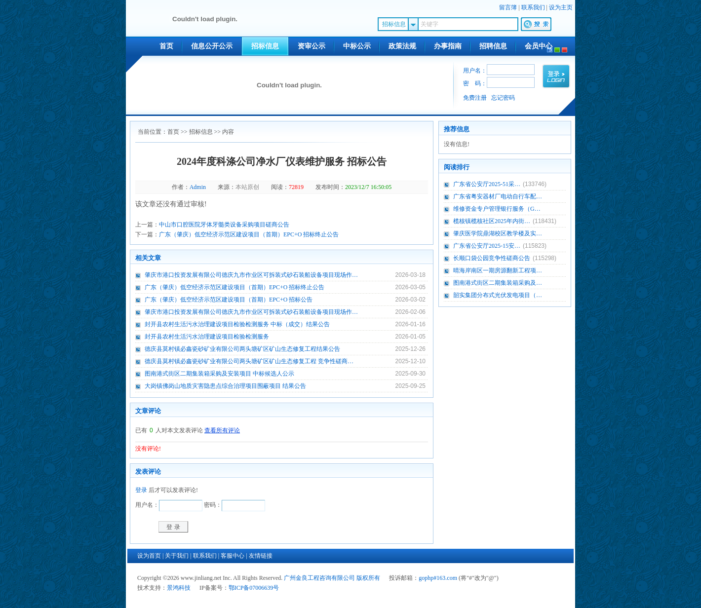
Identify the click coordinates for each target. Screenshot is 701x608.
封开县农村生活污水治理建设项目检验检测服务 (207, 336)
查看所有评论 (222, 430)
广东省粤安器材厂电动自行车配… (497, 196)
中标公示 (357, 46)
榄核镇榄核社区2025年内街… (491, 221)
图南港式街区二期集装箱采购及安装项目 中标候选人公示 (219, 373)
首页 (166, 46)
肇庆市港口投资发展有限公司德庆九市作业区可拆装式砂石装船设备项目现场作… (251, 274)
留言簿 (508, 7)
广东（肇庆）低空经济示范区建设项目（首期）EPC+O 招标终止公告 (249, 234)
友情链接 (261, 555)
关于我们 (177, 555)
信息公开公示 (212, 46)
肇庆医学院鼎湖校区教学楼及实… (497, 233)
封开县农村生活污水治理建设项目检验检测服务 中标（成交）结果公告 (237, 324)
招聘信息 (493, 46)
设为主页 (561, 7)
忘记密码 (503, 97)
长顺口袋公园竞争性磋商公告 (491, 258)
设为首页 (149, 555)
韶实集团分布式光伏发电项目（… (497, 295)
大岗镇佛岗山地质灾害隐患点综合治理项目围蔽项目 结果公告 (225, 385)
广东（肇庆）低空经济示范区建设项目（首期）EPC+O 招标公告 (228, 299)
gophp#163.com (438, 577)
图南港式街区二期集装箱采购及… (497, 282)
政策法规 (402, 46)
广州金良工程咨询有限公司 (319, 577)
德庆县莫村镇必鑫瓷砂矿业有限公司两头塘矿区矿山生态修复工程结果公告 (242, 348)
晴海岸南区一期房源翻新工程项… (497, 270)
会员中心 (538, 46)
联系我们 (533, 7)
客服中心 (232, 555)
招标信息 (265, 46)
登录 (141, 490)
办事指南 (448, 46)
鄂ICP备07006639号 (254, 587)
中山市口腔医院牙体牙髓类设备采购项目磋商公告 (224, 224)
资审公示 (311, 46)
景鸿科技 (179, 587)
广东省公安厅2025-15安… (486, 245)
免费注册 (475, 97)
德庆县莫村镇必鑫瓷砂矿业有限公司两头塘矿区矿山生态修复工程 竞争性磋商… (249, 361)
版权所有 (368, 577)
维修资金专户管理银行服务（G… (497, 208)
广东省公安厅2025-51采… (486, 184)
